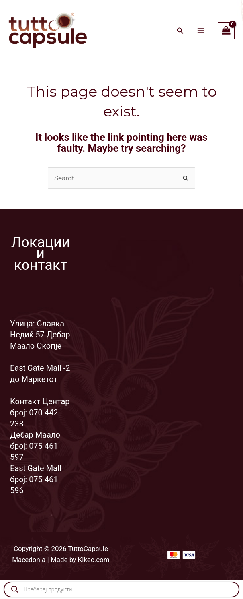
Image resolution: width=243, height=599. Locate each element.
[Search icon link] (180, 31)
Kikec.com (94, 560)
